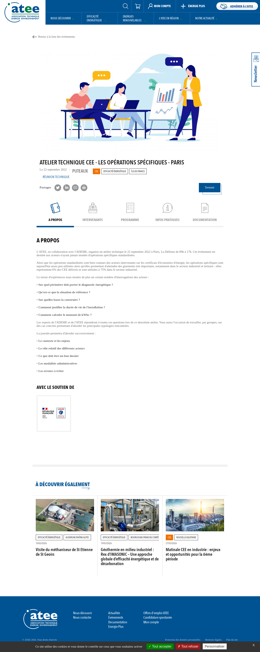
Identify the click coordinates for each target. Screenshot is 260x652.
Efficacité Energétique (94, 19)
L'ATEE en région (169, 18)
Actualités (114, 613)
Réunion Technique (56, 177)
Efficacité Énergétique (114, 171)
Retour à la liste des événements (56, 36)
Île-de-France (138, 171)
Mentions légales (213, 639)
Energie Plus (116, 627)
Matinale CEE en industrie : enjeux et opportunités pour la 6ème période (193, 554)
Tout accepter (159, 646)
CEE (96, 171)
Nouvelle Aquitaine (186, 537)
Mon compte (151, 622)
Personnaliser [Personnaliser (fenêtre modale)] (215, 646)
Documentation (117, 622)
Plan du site (232, 639)
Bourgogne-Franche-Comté (145, 537)
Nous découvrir (61, 18)
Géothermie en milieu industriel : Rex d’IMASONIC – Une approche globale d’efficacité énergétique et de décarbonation (130, 557)
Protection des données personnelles (182, 639)
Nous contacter (82, 617)
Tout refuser (188, 646)
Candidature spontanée (157, 617)
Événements (115, 617)
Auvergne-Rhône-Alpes (77, 537)
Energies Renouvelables (132, 19)
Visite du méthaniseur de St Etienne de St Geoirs (64, 552)
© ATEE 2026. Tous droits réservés (39, 639)
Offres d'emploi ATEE (156, 613)
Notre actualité (204, 18)
